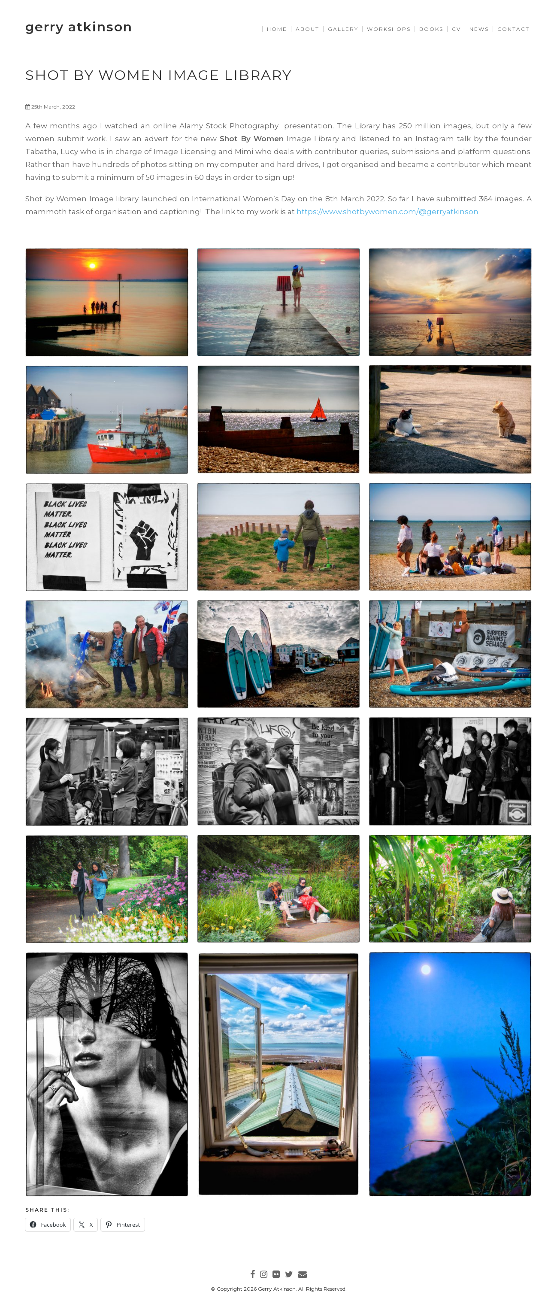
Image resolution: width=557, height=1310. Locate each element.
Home (277, 29)
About (307, 29)
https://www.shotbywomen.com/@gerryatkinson (387, 211)
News (479, 29)
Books (431, 29)
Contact (513, 29)
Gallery (343, 29)
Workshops (389, 29)
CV (456, 29)
